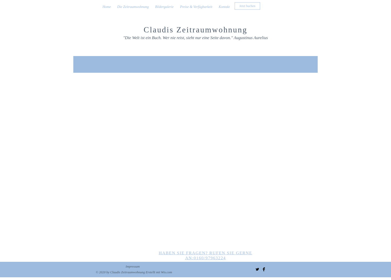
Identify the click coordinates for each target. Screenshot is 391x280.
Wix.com (166, 272)
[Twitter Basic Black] (257, 269)
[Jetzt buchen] (247, 6)
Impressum (133, 266)
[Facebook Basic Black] (264, 269)
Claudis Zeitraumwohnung (195, 29)
